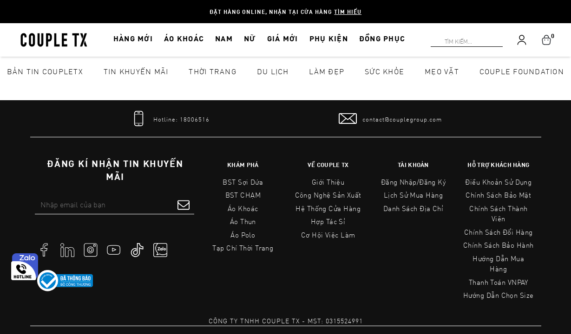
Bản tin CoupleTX (45, 71)
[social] (44, 249)
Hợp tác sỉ (328, 221)
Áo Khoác (243, 208)
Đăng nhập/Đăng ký (413, 181)
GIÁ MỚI (282, 38)
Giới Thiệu (328, 181)
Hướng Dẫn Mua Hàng (498, 264)
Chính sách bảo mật (498, 194)
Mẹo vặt (442, 71)
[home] (54, 39)
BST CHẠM (243, 194)
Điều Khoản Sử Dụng (498, 181)
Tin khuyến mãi (136, 71)
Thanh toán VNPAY (498, 282)
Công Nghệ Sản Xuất (328, 194)
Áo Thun (243, 221)
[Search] (5, 5)
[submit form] (183, 204)
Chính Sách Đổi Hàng (498, 232)
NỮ (250, 38)
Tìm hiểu (347, 11)
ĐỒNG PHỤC (382, 38)
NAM (224, 38)
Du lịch (273, 71)
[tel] (170, 118)
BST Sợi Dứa (243, 181)
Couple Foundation (521, 71)
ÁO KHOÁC (184, 38)
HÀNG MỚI (133, 38)
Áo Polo (242, 234)
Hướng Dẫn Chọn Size (498, 295)
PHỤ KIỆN (328, 38)
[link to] (65, 280)
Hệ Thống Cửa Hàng (328, 208)
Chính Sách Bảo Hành (498, 245)
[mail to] (390, 118)
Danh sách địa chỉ (413, 208)
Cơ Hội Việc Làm (328, 234)
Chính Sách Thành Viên (498, 214)
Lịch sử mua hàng (413, 194)
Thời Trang (212, 71)
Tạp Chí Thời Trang (242, 247)
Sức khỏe (384, 71)
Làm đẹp (326, 71)
